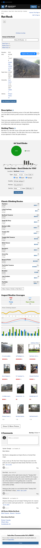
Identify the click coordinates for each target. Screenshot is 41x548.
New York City (18, 11)
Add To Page (36, 15)
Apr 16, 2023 (6, 504)
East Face (5, 43)
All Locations (4, 11)
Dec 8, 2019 (23, 490)
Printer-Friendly (6, 520)
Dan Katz (5, 472)
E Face (3, 207)
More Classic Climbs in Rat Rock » (12, 289)
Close (20, 543)
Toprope (29, 177)
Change (22, 171)
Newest (12, 513)
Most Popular (5, 513)
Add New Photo (35, 343)
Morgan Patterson (10, 95)
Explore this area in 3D (28, 54)
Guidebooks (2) (6, 524)
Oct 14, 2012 (9, 464)
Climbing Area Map (20, 33)
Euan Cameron (10, 82)
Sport (21, 177)
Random (18, 513)
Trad (16, 177)
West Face (5, 47)
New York (11, 11)
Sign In (34, 6)
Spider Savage (7, 448)
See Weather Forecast (9, 101)
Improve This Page (34, 12)
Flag (37, 468)
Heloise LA (6, 498)
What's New (4, 522)
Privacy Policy (11, 539)
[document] (20, 540)
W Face (4, 262)
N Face (3, 212)
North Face (5, 45)
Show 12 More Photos (11, 426)
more (18, 490)
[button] (15, 68)
